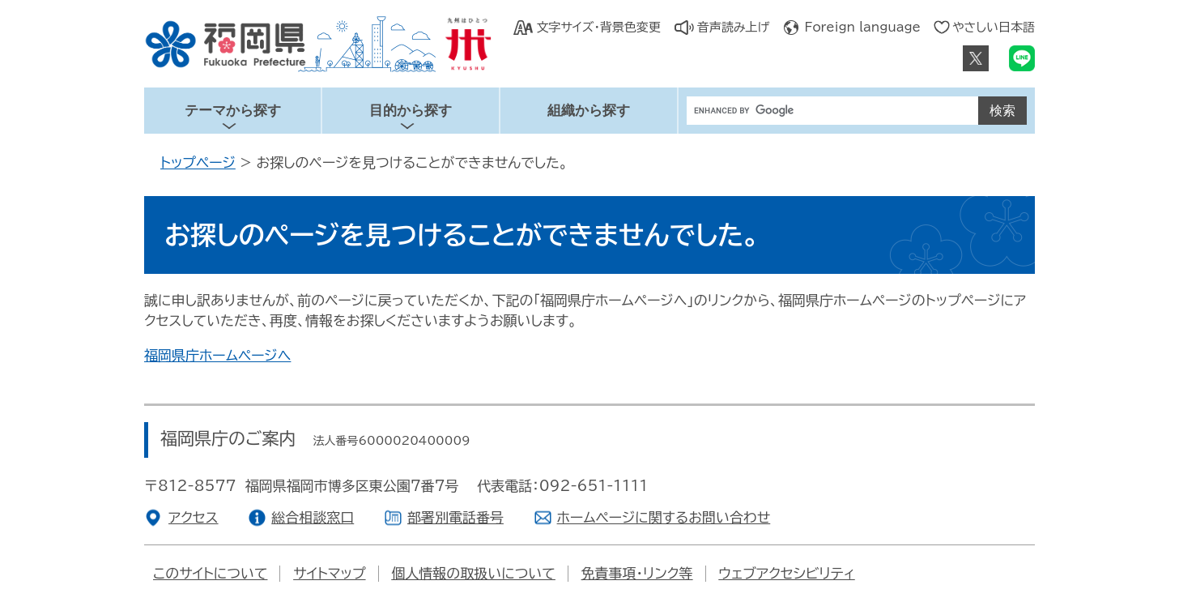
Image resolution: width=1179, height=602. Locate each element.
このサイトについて (210, 573)
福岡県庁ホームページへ (217, 355)
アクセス (193, 517)
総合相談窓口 (312, 517)
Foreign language (863, 27)
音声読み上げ (733, 27)
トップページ (198, 162)
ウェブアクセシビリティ (786, 573)
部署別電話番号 (455, 517)
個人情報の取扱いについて (473, 573)
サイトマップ (329, 573)
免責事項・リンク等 (637, 573)
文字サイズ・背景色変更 (598, 27)
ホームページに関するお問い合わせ (664, 517)
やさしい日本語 (993, 27)
